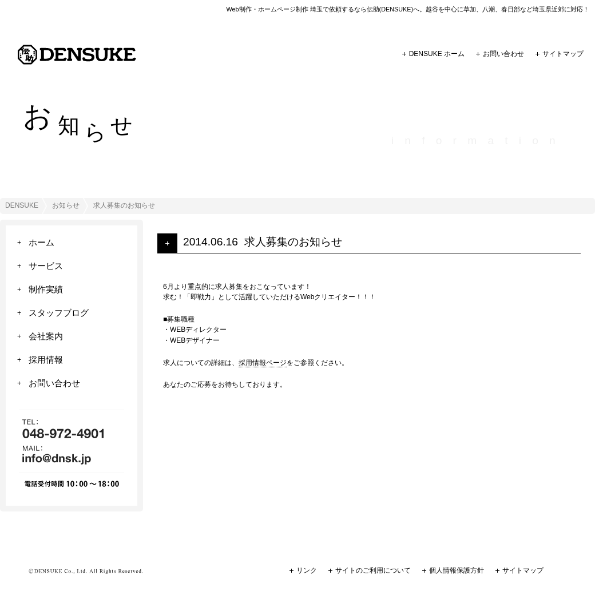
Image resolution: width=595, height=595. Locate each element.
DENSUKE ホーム (437, 54)
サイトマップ (563, 54)
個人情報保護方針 (456, 570)
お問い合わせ (503, 54)
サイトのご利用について (373, 570)
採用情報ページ (263, 363)
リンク (306, 570)
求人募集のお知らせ (293, 242)
